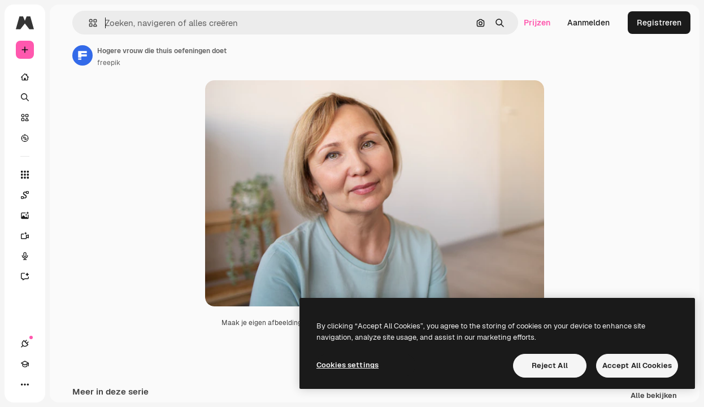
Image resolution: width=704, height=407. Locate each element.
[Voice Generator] (30, 256)
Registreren (659, 23)
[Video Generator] (30, 236)
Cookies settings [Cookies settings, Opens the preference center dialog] (347, 365)
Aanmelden (588, 23)
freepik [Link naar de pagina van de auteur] (108, 62)
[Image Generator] (30, 215)
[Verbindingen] (25, 344)
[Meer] (25, 384)
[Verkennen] (25, 138)
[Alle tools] (25, 175)
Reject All (550, 365)
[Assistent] (30, 276)
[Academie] (25, 364)
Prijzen (537, 23)
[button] (88, 23)
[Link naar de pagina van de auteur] (82, 55)
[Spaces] (30, 195)
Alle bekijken (654, 396)
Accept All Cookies (637, 365)
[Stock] (25, 118)
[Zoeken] (25, 97)
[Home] (25, 77)
